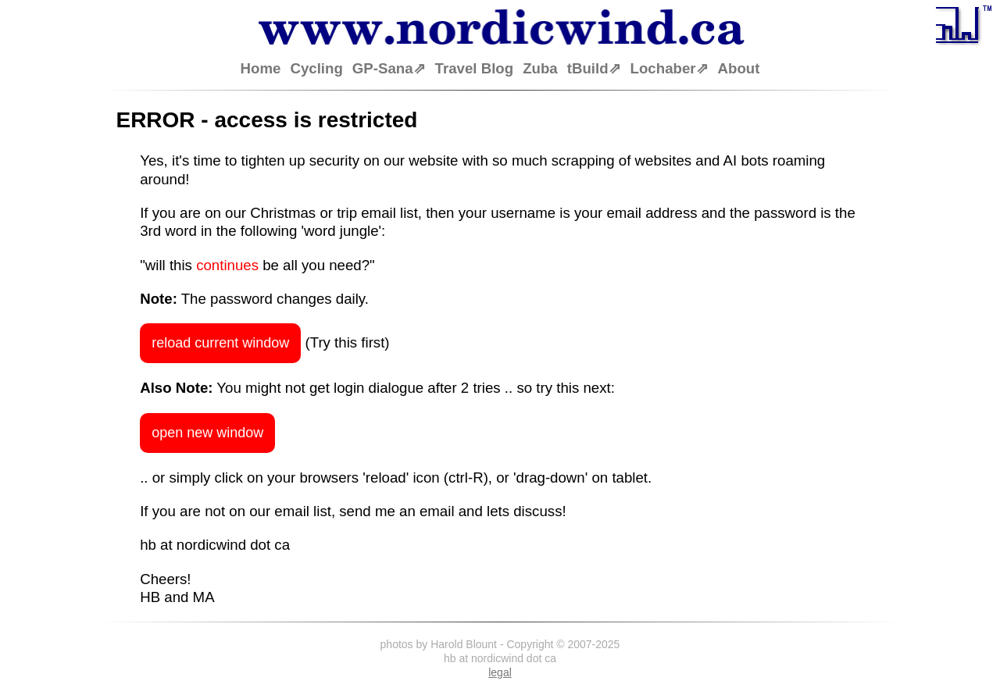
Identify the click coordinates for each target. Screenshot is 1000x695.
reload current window (220, 343)
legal (500, 672)
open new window (207, 432)
